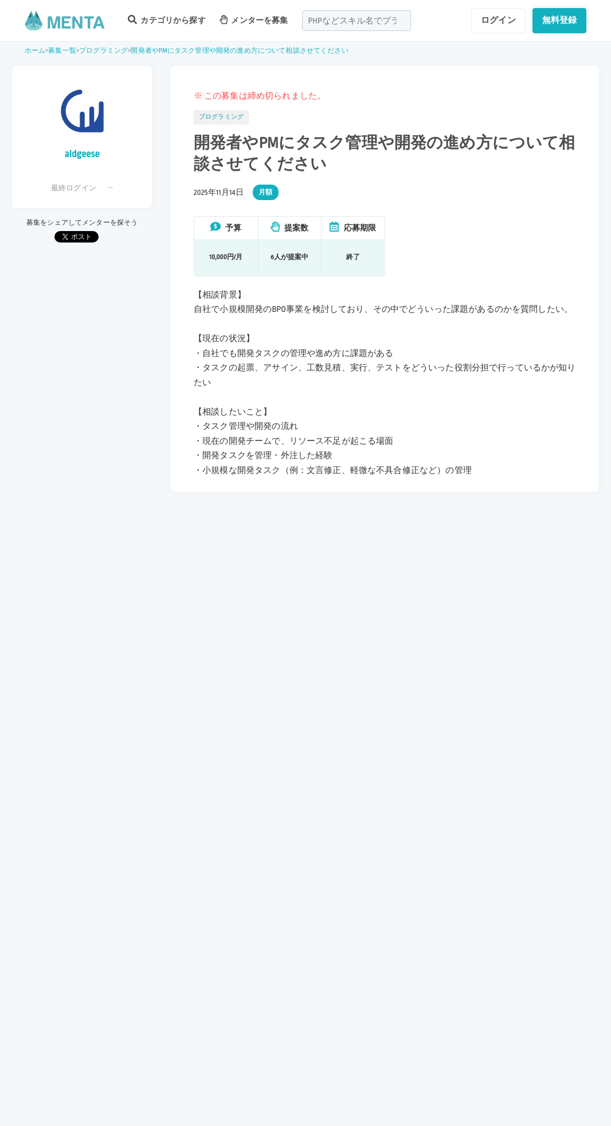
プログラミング (103, 50)
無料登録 (559, 20)
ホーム (35, 50)
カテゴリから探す (167, 20)
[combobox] (356, 20)
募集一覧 (62, 50)
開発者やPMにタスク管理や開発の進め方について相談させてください (239, 50)
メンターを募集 (254, 20)
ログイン (498, 20)
